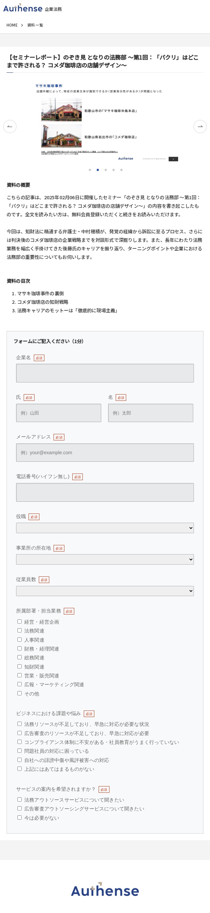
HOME (12, 25)
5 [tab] (121, 169)
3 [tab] (105, 169)
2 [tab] (97, 169)
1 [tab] (89, 169)
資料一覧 (35, 25)
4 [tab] (113, 169)
